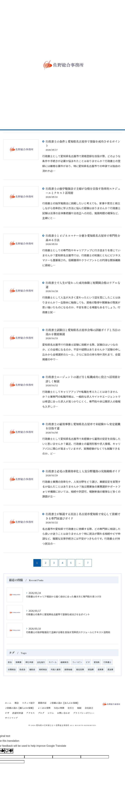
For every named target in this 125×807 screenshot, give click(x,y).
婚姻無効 (64, 662)
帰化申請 (29, 662)
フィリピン (77, 662)
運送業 (110, 669)
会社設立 (41, 662)
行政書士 (107, 662)
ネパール (53, 662)
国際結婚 (68, 669)
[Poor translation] (9, 750)
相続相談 (43, 669)
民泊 (10, 662)
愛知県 (97, 662)
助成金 (22, 669)
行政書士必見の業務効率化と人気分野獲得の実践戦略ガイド (83, 471)
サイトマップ (11, 717)
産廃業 (101, 669)
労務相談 (12, 669)
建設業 (91, 669)
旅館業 (18, 662)
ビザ (88, 662)
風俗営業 (80, 669)
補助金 (32, 669)
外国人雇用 (56, 669)
